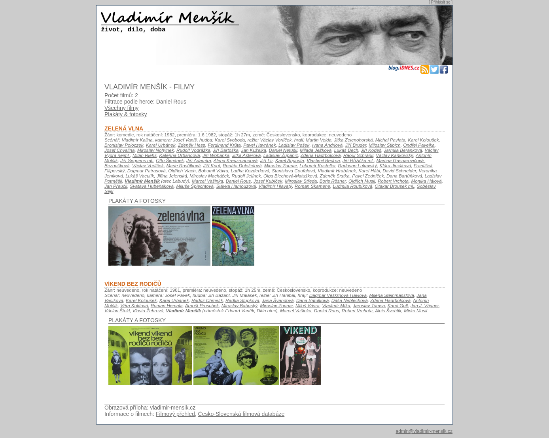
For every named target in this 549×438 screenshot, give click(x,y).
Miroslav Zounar (280, 165)
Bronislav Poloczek (123, 144)
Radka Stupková (242, 300)
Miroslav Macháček (209, 175)
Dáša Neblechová (349, 300)
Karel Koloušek (423, 139)
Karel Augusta (289, 160)
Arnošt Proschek (202, 305)
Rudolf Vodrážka (193, 150)
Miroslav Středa (301, 180)
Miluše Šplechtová (195, 186)
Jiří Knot (211, 165)
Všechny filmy (121, 108)
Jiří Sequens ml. (136, 160)
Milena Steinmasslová (391, 295)
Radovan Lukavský (357, 165)
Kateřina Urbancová (179, 155)
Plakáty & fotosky (125, 114)
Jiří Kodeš (371, 150)
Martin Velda (318, 139)
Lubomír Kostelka (317, 165)
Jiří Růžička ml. (358, 160)
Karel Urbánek (161, 144)
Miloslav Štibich (384, 144)
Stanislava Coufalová (293, 170)
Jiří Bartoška (226, 150)
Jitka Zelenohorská (353, 139)
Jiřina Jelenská (172, 175)
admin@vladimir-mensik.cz (424, 431)
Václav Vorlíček (148, 165)
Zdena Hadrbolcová (321, 155)
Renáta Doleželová (242, 165)
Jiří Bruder (355, 144)
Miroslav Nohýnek (155, 150)
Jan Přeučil (115, 186)
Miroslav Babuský (239, 305)
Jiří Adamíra (198, 160)
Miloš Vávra (307, 305)
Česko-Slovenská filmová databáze (241, 414)
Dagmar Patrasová (146, 170)
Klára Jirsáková (395, 165)
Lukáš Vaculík (139, 175)
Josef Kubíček (268, 180)
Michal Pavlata (390, 139)
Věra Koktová (134, 305)
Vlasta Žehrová (148, 310)
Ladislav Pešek (293, 144)
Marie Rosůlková (183, 165)
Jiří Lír (266, 160)
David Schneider (399, 170)
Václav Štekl (117, 310)
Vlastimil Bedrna (323, 160)
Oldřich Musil (361, 180)
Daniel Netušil (283, 150)
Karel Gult (398, 305)
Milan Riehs (145, 155)
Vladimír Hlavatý (275, 186)
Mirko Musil (415, 310)
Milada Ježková (315, 150)
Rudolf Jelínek (246, 175)
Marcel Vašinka (207, 180)
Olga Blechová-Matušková (290, 175)
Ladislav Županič (280, 155)
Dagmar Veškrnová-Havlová (338, 295)
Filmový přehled (175, 414)
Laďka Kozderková (250, 170)
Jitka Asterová (246, 155)
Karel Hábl (369, 170)
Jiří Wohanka (216, 155)
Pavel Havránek (259, 144)
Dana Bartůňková (404, 175)
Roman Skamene (312, 186)
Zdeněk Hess (191, 144)
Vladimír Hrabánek (337, 170)
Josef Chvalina (119, 150)
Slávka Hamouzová (236, 186)
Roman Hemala (167, 305)
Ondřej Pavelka (419, 144)
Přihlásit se (441, 2)
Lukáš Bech (346, 150)
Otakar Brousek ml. (395, 186)
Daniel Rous (238, 180)
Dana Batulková (312, 300)
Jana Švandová (277, 300)
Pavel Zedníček (368, 175)
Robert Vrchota (393, 180)
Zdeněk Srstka (335, 175)
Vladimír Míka (336, 305)
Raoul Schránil (358, 155)
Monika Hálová (426, 180)
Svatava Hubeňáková (152, 186)
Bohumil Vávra (213, 170)
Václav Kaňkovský (394, 155)
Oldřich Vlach (181, 170)
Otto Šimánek (170, 160)
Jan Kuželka (254, 150)
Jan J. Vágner (425, 305)
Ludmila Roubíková (352, 186)
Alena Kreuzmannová (235, 160)
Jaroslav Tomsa (369, 305)
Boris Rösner (333, 180)
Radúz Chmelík (207, 300)
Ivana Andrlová (327, 144)
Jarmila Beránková (403, 150)
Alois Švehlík (388, 310)
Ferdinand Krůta (224, 144)
